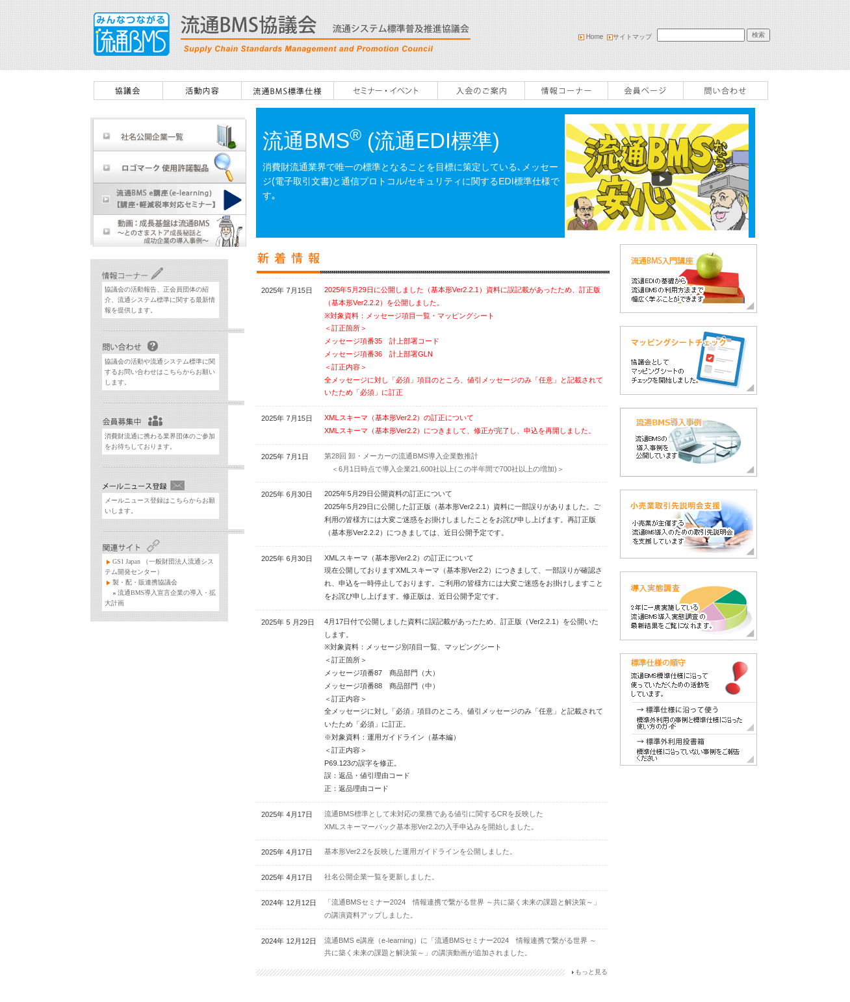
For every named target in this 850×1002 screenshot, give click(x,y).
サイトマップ (632, 36)
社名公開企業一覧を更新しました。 (381, 877)
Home (591, 36)
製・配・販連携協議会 (144, 582)
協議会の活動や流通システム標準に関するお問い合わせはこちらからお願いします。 (160, 372)
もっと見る (591, 971)
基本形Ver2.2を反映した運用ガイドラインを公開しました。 (420, 851)
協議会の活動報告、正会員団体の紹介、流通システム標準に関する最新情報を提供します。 (160, 300)
